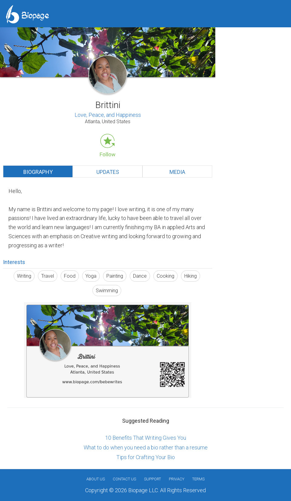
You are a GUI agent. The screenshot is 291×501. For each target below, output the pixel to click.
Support (152, 479)
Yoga (90, 276)
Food (69, 276)
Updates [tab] (107, 172)
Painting (114, 276)
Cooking (165, 276)
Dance (140, 276)
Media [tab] (177, 172)
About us (95, 479)
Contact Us (124, 479)
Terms (198, 479)
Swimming (107, 290)
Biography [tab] (38, 172)
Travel (47, 276)
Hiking (190, 276)
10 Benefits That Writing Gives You (145, 438)
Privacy (176, 479)
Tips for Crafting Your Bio (145, 457)
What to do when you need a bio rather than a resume (146, 447)
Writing (24, 276)
